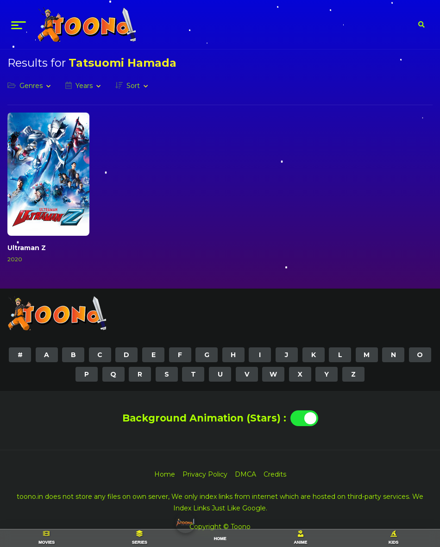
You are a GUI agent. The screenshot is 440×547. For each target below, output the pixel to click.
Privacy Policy (204, 474)
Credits (275, 474)
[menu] (18, 24)
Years (84, 86)
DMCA (245, 474)
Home (164, 474)
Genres (31, 86)
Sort (133, 86)
